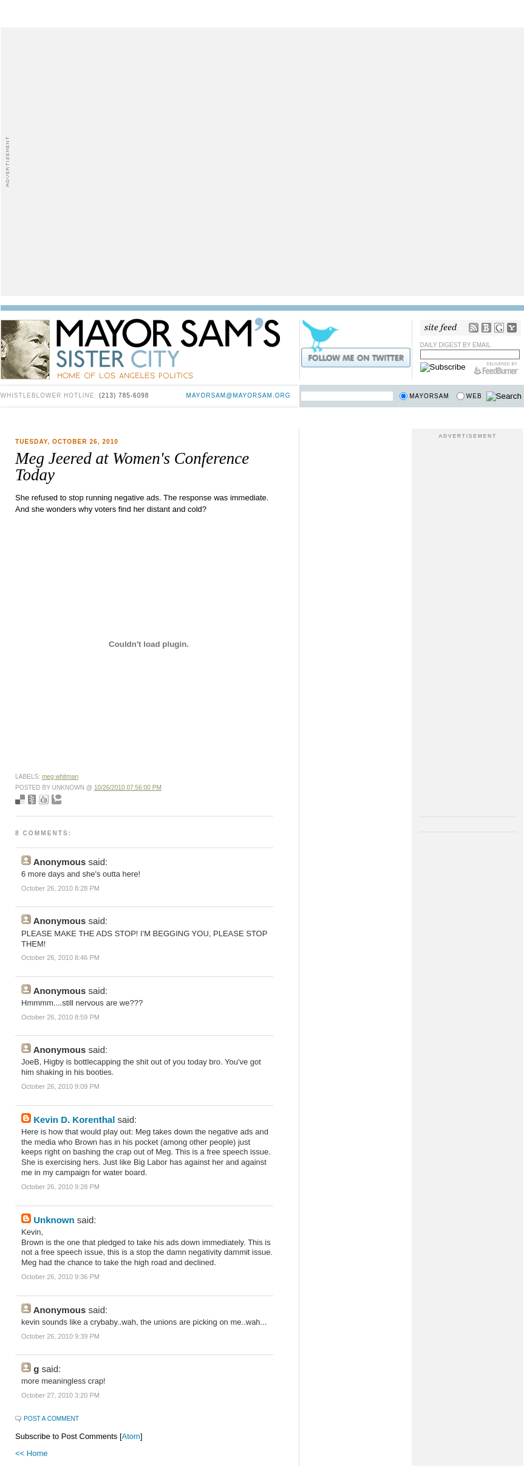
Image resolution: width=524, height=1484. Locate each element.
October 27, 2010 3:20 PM (60, 1395)
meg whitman (60, 776)
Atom (131, 1436)
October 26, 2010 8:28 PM (60, 888)
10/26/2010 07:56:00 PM (128, 787)
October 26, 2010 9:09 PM (60, 1086)
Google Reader (499, 328)
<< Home (31, 1453)
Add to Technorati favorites (56, 799)
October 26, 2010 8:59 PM (60, 1017)
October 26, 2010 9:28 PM (60, 1186)
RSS (473, 328)
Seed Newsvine (32, 799)
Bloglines (486, 328)
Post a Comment (51, 1418)
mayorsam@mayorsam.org (238, 395)
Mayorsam (429, 396)
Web (474, 396)
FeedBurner (496, 368)
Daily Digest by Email (455, 345)
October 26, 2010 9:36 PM (60, 1276)
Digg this (44, 799)
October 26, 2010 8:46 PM (60, 957)
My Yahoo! (512, 328)
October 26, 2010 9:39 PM (60, 1336)
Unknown (54, 1220)
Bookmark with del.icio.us (20, 799)
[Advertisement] (131, 161)
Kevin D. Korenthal (74, 1119)
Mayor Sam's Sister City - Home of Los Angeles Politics (149, 348)
